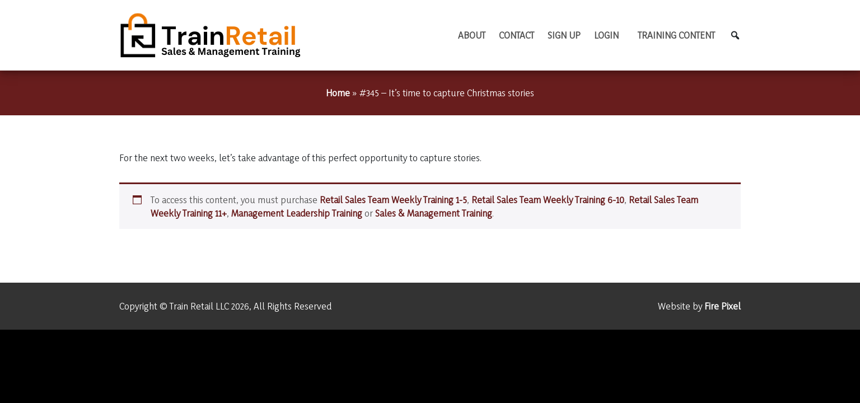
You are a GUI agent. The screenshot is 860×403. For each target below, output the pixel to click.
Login (606, 35)
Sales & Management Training (433, 213)
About (471, 35)
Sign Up (564, 35)
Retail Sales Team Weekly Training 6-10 (547, 199)
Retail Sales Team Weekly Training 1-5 (393, 199)
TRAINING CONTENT (676, 35)
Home (338, 93)
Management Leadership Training (296, 213)
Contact (516, 35)
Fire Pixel (722, 306)
